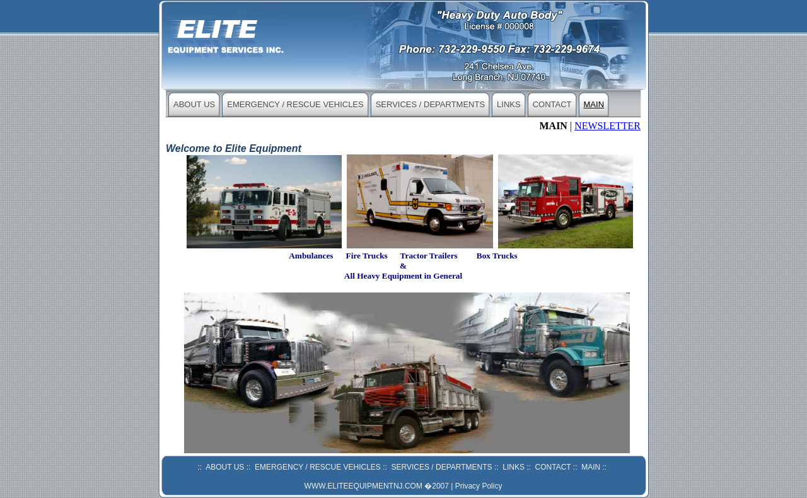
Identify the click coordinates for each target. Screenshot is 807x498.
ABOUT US (194, 104)
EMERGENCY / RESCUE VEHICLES (295, 104)
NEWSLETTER (607, 125)
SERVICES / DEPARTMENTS (430, 104)
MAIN (594, 104)
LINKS (509, 104)
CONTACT (552, 104)
